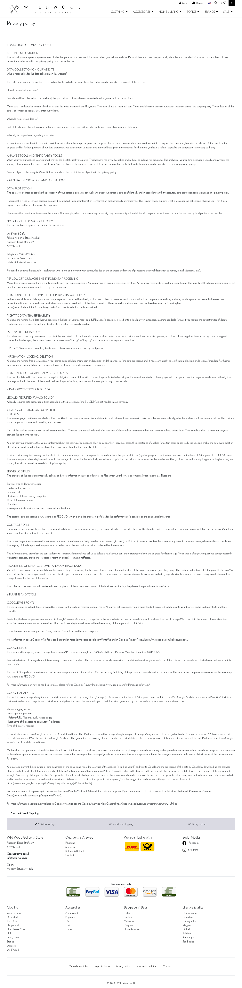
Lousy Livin (13, 937)
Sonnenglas (188, 937)
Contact (69, 855)
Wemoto (11, 945)
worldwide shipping (123, 824)
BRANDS (210, 12)
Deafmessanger (190, 913)
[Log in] (182, 3)
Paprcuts (70, 917)
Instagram (192, 849)
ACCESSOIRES (141, 12)
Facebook (193, 843)
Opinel (186, 929)
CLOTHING (118, 12)
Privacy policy (123, 966)
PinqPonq (129, 925)
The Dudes (13, 921)
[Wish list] (224, 3)
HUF (9, 933)
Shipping (70, 847)
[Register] (196, 3)
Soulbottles (188, 941)
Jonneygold (71, 913)
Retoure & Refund (74, 851)
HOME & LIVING (168, 12)
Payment (70, 843)
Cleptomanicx (14, 913)
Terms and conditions (146, 966)
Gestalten (187, 917)
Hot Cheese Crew (16, 929)
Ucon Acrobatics (133, 929)
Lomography (189, 921)
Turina (68, 929)
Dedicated (12, 917)
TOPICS (191, 12)
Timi (67, 925)
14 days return (199, 824)
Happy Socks (13, 925)
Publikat (186, 933)
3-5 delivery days (46, 824)
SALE (226, 12)
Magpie (186, 925)
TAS (67, 921)
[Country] (207, 3)
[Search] (215, 3)
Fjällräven (129, 913)
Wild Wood (13, 950)
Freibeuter (129, 917)
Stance (10, 941)
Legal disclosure (102, 966)
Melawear (129, 921)
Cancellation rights (78, 966)
